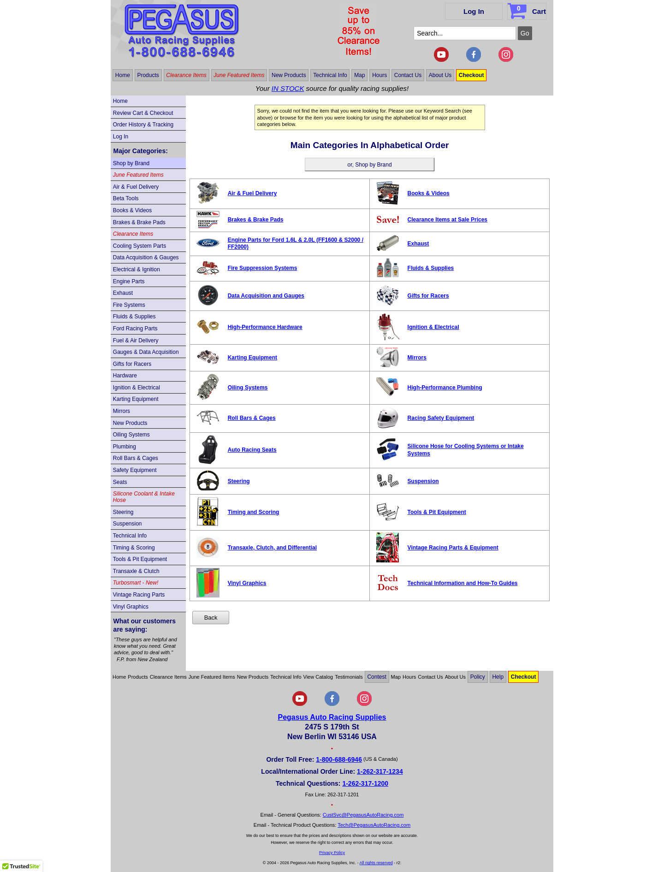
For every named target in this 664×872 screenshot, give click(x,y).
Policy (477, 677)
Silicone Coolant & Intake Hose (144, 496)
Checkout (471, 75)
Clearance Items (186, 75)
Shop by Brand (131, 163)
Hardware (125, 375)
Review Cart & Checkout (143, 113)
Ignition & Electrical (136, 387)
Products (148, 75)
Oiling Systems (131, 434)
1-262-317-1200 (365, 783)
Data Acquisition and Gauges (266, 296)
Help (498, 677)
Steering (123, 512)
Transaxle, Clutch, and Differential (272, 547)
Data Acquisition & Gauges (146, 257)
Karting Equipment (136, 399)
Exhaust (123, 293)
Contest (376, 677)
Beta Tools (126, 198)
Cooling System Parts (139, 246)
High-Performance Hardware (265, 327)
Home (122, 75)
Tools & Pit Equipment (140, 559)
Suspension (127, 523)
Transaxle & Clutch (136, 571)
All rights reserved (376, 862)
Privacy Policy (332, 852)
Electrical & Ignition (136, 269)
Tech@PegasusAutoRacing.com (374, 825)
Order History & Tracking (143, 124)
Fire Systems (129, 305)
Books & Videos (132, 210)
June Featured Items (238, 75)
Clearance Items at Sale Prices (447, 219)
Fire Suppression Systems (262, 268)
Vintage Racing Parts (139, 594)
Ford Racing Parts (135, 328)
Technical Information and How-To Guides (463, 583)
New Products (289, 75)
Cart (528, 9)
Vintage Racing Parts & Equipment (453, 547)
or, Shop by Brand (370, 164)
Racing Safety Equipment (441, 418)
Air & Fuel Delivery (136, 187)
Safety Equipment (135, 470)
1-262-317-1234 (380, 771)
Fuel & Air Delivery (136, 340)
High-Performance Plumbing (445, 387)
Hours (379, 75)
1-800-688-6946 (339, 759)
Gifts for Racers (132, 364)
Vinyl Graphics (130, 606)
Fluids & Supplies (134, 316)
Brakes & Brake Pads (139, 222)
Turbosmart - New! (135, 582)
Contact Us (407, 75)
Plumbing (124, 446)
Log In (473, 11)
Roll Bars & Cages (135, 458)
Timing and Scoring (253, 512)
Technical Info (330, 75)
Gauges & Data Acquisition (146, 352)
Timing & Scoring (134, 547)
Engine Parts (129, 281)
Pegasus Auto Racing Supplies (332, 717)
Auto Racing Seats (252, 450)
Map (359, 75)
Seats (120, 482)
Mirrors (121, 411)
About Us (440, 75)
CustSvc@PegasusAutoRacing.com (363, 815)
